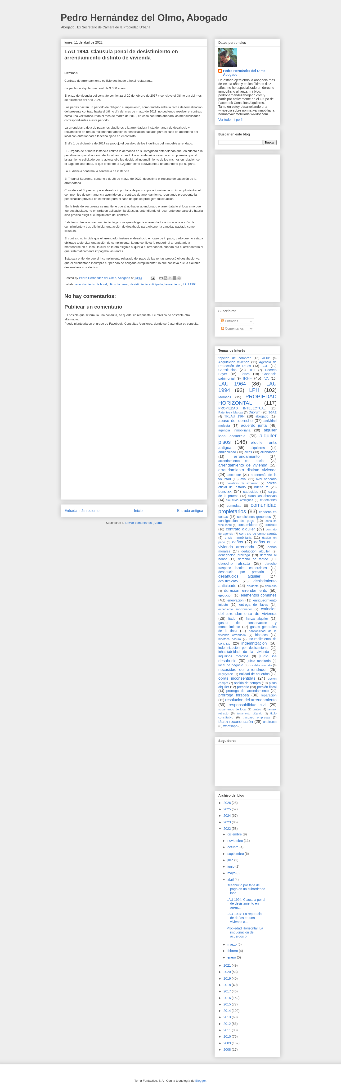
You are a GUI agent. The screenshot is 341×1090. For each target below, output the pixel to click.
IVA (266, 378)
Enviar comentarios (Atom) (143, 523)
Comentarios (232, 328)
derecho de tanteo (253, 559)
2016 (228, 998)
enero (232, 957)
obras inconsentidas (236, 678)
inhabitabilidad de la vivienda (243, 652)
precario (243, 687)
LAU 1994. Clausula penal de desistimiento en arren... (246, 904)
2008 (228, 1049)
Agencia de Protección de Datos (247, 364)
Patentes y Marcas (230, 412)
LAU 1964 (232, 384)
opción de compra (247, 683)
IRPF (247, 378)
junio (231, 866)
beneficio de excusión (242, 483)
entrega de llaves (253, 604)
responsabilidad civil (247, 705)
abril (230, 879)
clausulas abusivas (262, 496)
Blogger (200, 1080)
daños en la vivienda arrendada (247, 544)
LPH (254, 390)
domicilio (271, 586)
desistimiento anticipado (146, 284)
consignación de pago (236, 521)
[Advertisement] (133, 466)
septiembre (236, 854)
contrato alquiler (240, 529)
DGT (252, 370)
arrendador (268, 452)
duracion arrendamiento (245, 590)
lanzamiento (173, 284)
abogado (262, 416)
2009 (228, 1043)
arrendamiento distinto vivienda (247, 470)
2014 (228, 1011)
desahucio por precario (241, 572)
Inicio (138, 511)
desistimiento (228, 581)
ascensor (234, 475)
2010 (228, 1036)
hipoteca (261, 635)
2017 (228, 991)
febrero (233, 951)
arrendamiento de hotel (91, 284)
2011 (228, 1030)
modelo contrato (261, 665)
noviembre (235, 841)
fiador (232, 618)
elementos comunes (259, 595)
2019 (228, 978)
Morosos (224, 397)
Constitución (227, 370)
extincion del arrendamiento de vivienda (247, 611)
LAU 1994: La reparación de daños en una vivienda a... (245, 918)
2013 (228, 1017)
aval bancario (266, 479)
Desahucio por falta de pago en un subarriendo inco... (246, 889)
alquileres (258, 448)
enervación (235, 600)
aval (243, 479)
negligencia (225, 674)
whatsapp (230, 726)
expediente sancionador (235, 609)
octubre (233, 847)
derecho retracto (234, 563)
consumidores (248, 525)
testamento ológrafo (249, 713)
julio (230, 860)
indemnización (254, 643)
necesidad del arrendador (242, 669)
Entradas (229, 321)
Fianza (245, 374)
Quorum (254, 412)
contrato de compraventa (258, 533)
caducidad (250, 491)
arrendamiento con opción (241, 461)
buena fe (261, 487)
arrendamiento (247, 456)
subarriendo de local (232, 709)
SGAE (272, 412)
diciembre (235, 834)
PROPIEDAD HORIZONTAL (247, 400)
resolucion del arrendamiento (251, 700)
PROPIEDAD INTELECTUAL (241, 408)
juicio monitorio (259, 661)
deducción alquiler (255, 551)
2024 (228, 815)
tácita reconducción (235, 721)
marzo (232, 944)
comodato (234, 505)
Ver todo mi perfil (230, 119)
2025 (228, 809)
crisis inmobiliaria (238, 537)
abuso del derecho (235, 420)
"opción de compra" (234, 358)
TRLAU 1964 (234, 416)
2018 (228, 985)
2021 (228, 965)
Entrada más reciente (81, 511)
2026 (228, 803)
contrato (271, 525)
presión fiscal (267, 687)
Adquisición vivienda (233, 362)
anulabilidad (227, 452)
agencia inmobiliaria (234, 430)
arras (248, 452)
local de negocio (230, 665)
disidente (253, 586)
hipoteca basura (229, 639)
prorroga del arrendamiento (247, 691)
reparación (269, 695)
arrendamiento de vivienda (242, 465)
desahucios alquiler (239, 576)
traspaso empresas (256, 717)
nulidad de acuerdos (254, 674)
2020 (228, 972)
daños (237, 542)
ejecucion (225, 595)
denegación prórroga (234, 555)
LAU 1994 (190, 284)
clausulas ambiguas (239, 500)
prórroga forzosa (233, 695)
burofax (225, 491)
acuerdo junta (254, 425)
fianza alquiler (257, 618)
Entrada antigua (190, 511)
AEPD (266, 358)
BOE (265, 366)
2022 (228, 828)
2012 (228, 1024)
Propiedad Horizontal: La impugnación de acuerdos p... (245, 932)
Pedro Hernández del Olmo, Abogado (144, 17)
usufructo (270, 722)
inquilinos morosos (233, 656)
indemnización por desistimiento (243, 648)
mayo (231, 873)
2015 (228, 1004)
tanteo (257, 709)
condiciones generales (254, 517)
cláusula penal (118, 284)
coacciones (268, 500)
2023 (228, 822)
